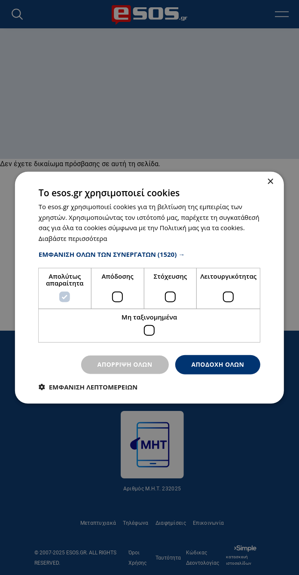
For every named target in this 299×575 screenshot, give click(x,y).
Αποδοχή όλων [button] (217, 364)
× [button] (270, 181)
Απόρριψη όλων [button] (125, 364)
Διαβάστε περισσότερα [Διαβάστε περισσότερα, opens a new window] (73, 238)
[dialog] (149, 287)
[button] (149, 254)
